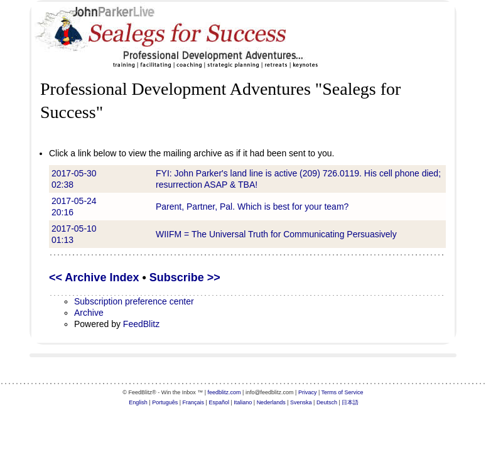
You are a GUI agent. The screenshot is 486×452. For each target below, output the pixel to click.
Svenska (301, 402)
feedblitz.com (224, 392)
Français (194, 402)
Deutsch (326, 402)
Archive (89, 313)
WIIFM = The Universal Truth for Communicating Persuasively (276, 234)
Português (165, 402)
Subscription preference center (134, 301)
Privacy (307, 392)
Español (218, 402)
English (138, 402)
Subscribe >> (184, 277)
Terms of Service (342, 392)
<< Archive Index (94, 277)
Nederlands (271, 402)
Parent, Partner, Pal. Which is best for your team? (252, 207)
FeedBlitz (141, 324)
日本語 (350, 402)
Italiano (243, 402)
